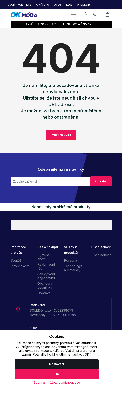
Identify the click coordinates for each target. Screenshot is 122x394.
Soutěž (16, 260)
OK (56, 374)
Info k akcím (20, 266)
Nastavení (56, 364)
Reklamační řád (46, 266)
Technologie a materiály (73, 268)
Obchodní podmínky (44, 285)
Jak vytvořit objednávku (46, 276)
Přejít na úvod (61, 135)
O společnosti (101, 255)
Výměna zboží (43, 257)
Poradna (70, 260)
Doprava (43, 293)
